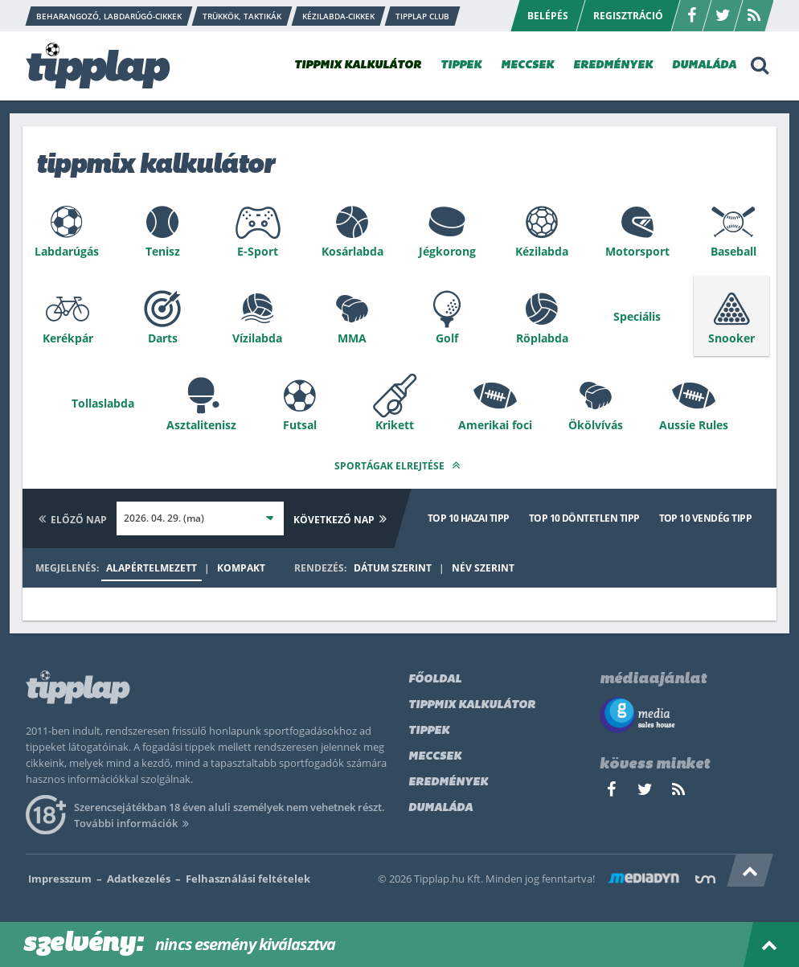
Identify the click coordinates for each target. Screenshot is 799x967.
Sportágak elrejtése (399, 465)
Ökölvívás (595, 424)
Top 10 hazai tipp (469, 518)
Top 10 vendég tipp (705, 518)
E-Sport (257, 251)
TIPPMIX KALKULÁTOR (357, 65)
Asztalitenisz (201, 424)
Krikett (394, 424)
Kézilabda (541, 251)
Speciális (637, 316)
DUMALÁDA (704, 65)
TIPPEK (460, 65)
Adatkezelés (138, 878)
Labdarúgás (67, 251)
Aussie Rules (693, 424)
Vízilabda (257, 338)
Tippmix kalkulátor (471, 705)
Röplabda (542, 338)
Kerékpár (68, 338)
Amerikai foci (495, 424)
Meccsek (434, 757)
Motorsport (637, 251)
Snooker (731, 338)
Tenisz (162, 251)
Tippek (428, 731)
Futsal (300, 424)
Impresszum (60, 878)
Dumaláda (440, 808)
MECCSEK (527, 65)
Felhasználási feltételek (248, 878)
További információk (134, 823)
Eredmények (448, 782)
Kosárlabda (352, 251)
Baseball (733, 251)
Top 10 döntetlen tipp (584, 518)
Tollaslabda (103, 403)
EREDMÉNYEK (613, 65)
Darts (163, 338)
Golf (447, 338)
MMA (352, 338)
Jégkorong (447, 251)
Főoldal (434, 680)
